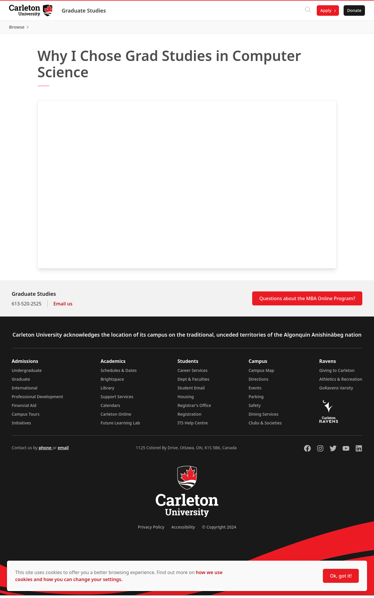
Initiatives (21, 425)
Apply (325, 10)
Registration (190, 416)
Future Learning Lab (120, 425)
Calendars (110, 408)
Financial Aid (24, 408)
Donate (354, 10)
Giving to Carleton (337, 373)
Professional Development (37, 399)
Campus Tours (25, 416)
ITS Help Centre (193, 425)
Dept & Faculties (193, 381)
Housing (186, 399)
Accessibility (183, 529)
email (63, 450)
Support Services (117, 399)
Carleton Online (116, 416)
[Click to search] (308, 10)
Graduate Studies (84, 10)
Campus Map (261, 373)
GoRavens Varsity (336, 390)
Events (255, 390)
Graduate (21, 381)
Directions (259, 381)
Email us (62, 306)
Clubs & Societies (265, 425)
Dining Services (263, 416)
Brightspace (112, 381)
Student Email (191, 390)
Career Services (193, 373)
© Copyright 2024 (219, 529)
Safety (255, 408)
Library (107, 390)
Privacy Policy (151, 529)
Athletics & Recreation (340, 381)
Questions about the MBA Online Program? (307, 301)
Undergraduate (27, 373)
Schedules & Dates (119, 373)
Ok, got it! (341, 576)
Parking (256, 399)
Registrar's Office (194, 408)
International (24, 390)
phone (45, 450)
